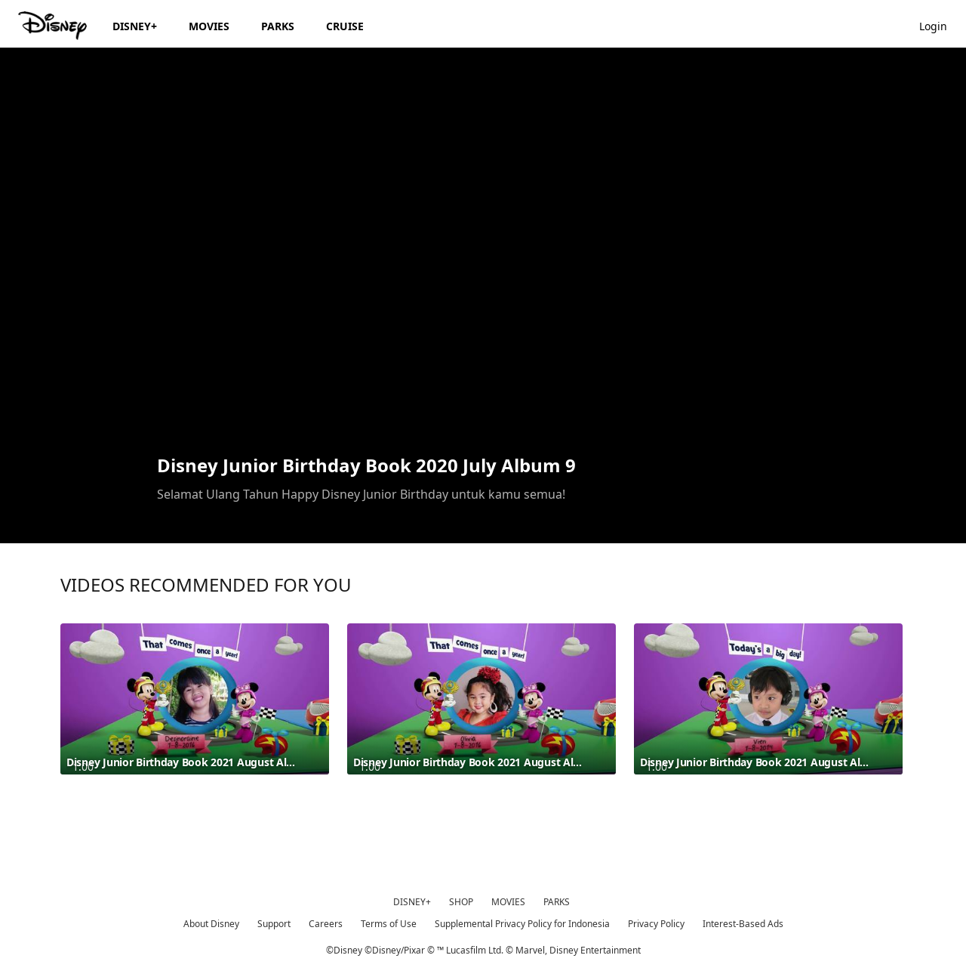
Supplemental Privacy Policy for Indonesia (522, 923)
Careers (326, 923)
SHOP (461, 901)
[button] (940, 25)
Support (274, 923)
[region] (483, 249)
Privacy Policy (656, 923)
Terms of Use (389, 923)
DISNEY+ (412, 901)
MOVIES (508, 901)
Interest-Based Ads (743, 923)
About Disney (211, 923)
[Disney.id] (54, 25)
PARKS (556, 901)
